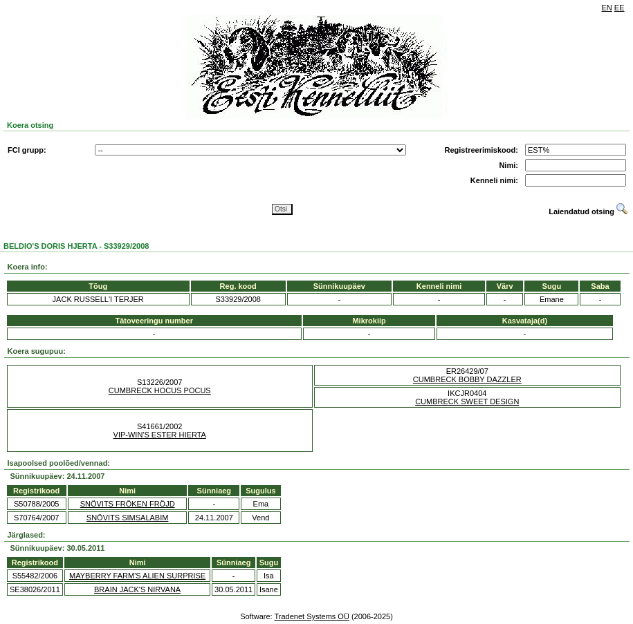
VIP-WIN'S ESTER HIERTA (159, 435)
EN (607, 7)
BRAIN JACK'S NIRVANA (137, 589)
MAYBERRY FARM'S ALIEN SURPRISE (137, 575)
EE (619, 7)
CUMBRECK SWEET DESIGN (467, 401)
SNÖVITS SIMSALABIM (127, 517)
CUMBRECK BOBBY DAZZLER (467, 379)
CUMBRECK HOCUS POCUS (160, 390)
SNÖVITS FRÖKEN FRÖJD (127, 504)
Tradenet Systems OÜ (311, 616)
